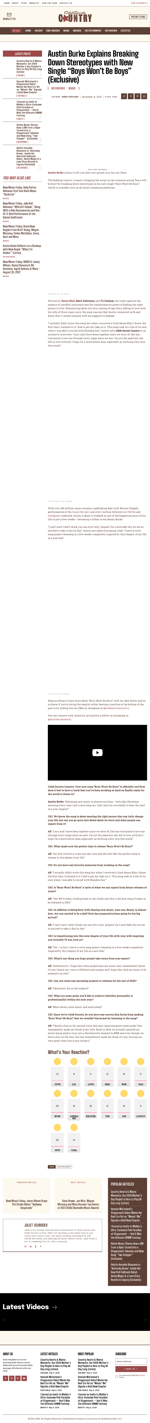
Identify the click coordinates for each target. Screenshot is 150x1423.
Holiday (20, 76)
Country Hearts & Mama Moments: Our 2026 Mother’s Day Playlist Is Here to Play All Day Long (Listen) (29, 66)
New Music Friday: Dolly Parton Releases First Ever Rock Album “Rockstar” (19, 191)
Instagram (54, 515)
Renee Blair (68, 300)
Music (6, 198)
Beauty (20, 119)
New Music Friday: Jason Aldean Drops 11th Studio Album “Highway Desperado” (26, 1204)
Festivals (22, 96)
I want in (131, 1369)
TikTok (131, 511)
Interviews (22, 142)
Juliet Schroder (70, 96)
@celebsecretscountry (116, 707)
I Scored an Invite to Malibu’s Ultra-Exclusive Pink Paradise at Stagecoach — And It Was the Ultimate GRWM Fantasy (29, 108)
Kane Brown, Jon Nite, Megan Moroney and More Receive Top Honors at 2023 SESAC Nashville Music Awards (78, 1204)
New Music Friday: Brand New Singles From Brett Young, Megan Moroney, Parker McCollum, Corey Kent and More (21, 231)
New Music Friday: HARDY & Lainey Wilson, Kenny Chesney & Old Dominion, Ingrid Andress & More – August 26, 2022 (21, 267)
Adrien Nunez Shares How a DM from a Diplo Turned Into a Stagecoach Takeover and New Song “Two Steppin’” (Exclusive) (28, 131)
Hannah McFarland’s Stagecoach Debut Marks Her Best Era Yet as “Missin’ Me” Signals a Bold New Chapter (29, 87)
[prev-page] (5, 1320)
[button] (135, 30)
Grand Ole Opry (81, 511)
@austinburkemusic (59, 719)
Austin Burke (64, 1167)
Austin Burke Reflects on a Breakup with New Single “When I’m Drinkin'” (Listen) (22, 249)
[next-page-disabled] (144, 1320)
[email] (131, 1361)
